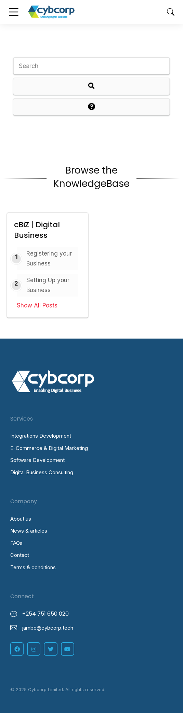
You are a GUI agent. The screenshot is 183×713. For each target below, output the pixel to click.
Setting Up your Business (47, 285)
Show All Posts (41, 305)
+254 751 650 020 (45, 614)
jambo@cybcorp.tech (47, 628)
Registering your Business (49, 258)
